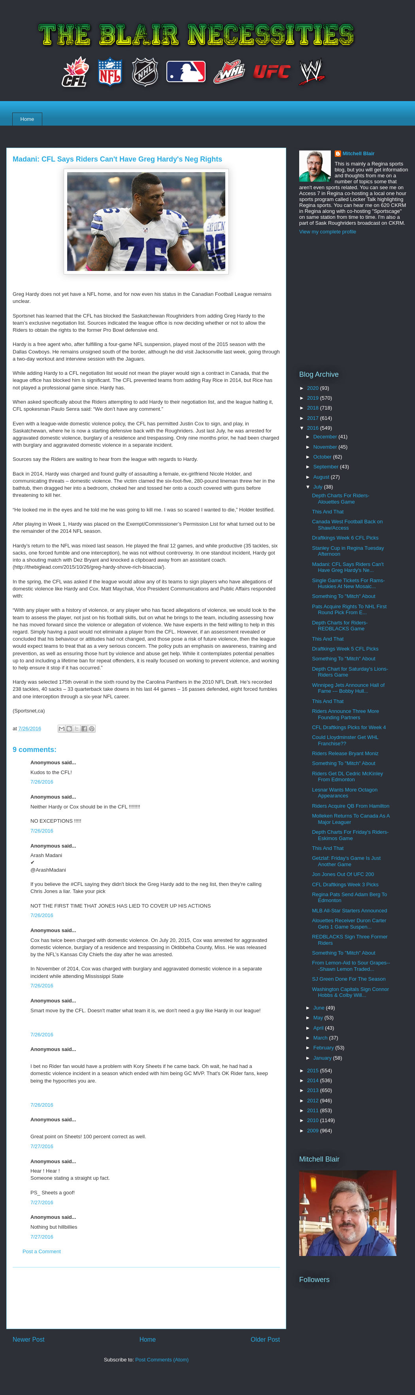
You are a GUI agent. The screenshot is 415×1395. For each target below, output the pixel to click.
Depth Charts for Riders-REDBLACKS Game (340, 626)
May (318, 1018)
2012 (313, 1101)
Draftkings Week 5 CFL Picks (345, 649)
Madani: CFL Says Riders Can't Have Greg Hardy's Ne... (347, 567)
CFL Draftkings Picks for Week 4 (349, 727)
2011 (313, 1110)
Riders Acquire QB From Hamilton (350, 806)
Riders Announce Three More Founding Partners (345, 714)
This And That (327, 512)
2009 (313, 1131)
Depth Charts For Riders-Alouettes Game (340, 499)
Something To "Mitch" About (343, 596)
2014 (313, 1080)
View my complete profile (327, 232)
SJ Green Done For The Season (348, 979)
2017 (313, 418)
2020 (313, 388)
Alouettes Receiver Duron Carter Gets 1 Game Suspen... (349, 923)
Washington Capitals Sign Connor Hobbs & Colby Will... (350, 992)
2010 (313, 1120)
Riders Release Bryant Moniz (345, 753)
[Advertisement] (146, 1298)
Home (27, 119)
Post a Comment (42, 1251)
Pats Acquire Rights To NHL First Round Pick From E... (349, 609)
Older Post (265, 1339)
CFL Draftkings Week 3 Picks (345, 884)
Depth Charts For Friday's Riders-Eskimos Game (350, 835)
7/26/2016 (41, 782)
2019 (313, 398)
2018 (313, 408)
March (321, 1038)
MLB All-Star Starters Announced (349, 911)
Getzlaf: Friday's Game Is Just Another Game (346, 861)
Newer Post (29, 1339)
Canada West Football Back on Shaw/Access (347, 525)
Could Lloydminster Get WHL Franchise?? (345, 740)
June (319, 1008)
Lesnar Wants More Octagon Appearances (344, 793)
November (326, 447)
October (323, 457)
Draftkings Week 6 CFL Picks (345, 538)
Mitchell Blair (359, 153)
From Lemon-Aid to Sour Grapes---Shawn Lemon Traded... (351, 966)
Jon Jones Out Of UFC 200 (343, 874)
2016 (313, 428)
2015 (313, 1071)
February (324, 1048)
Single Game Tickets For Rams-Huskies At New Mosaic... (348, 583)
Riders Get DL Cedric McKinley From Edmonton (347, 777)
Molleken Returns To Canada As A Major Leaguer (350, 819)
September (326, 467)
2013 (313, 1090)
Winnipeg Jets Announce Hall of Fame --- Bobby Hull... (348, 688)
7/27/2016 (41, 1146)
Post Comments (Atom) (162, 1360)
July (318, 487)
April (319, 1028)
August (322, 477)
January (323, 1058)
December (326, 437)
